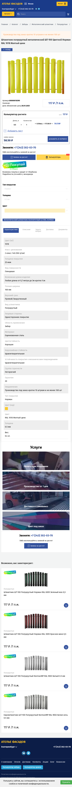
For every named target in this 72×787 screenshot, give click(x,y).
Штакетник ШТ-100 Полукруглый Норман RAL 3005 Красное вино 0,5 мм (35, 635)
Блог (52, 762)
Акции (45, 762)
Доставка (26, 762)
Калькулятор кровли (33, 767)
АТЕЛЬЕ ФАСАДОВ (13, 742)
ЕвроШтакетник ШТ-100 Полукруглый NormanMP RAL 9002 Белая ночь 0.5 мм (36, 716)
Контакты (36, 762)
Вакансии (60, 762)
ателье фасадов (12, 3)
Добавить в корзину (58, 139)
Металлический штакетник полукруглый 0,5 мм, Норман (29, 220)
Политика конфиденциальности (13, 774)
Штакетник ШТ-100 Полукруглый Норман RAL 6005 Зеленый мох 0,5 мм (35, 593)
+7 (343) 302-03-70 (25, 9)
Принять (66, 782)
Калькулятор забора (11, 767)
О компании (6, 762)
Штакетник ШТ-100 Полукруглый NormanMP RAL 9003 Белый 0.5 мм (34, 676)
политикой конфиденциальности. (33, 784)
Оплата (17, 762)
